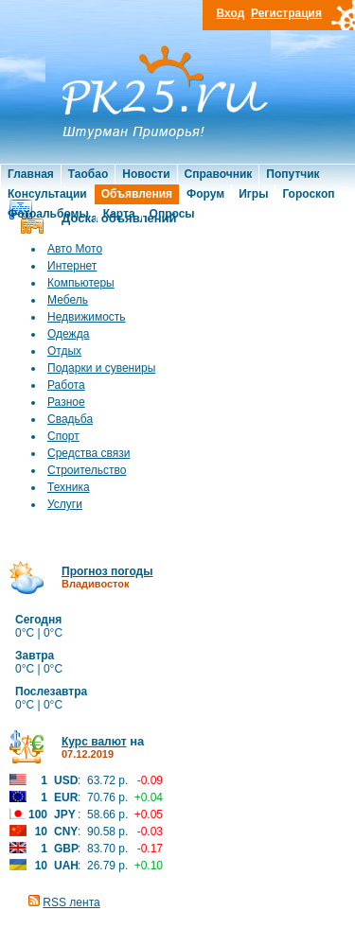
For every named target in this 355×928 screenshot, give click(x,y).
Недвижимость (86, 317)
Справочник (219, 174)
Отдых (64, 351)
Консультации (47, 194)
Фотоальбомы (48, 213)
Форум (205, 194)
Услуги (64, 504)
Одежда (68, 334)
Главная (31, 174)
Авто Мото (74, 248)
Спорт (63, 436)
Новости (145, 174)
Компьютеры (81, 282)
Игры (253, 194)
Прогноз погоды (107, 571)
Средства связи (88, 453)
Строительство (87, 470)
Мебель (67, 299)
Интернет (72, 265)
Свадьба (70, 419)
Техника (68, 487)
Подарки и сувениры (101, 368)
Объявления (136, 194)
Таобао (88, 174)
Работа (66, 385)
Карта (119, 213)
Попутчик (292, 174)
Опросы (172, 213)
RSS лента (71, 902)
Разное (66, 402)
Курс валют (94, 741)
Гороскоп (308, 194)
